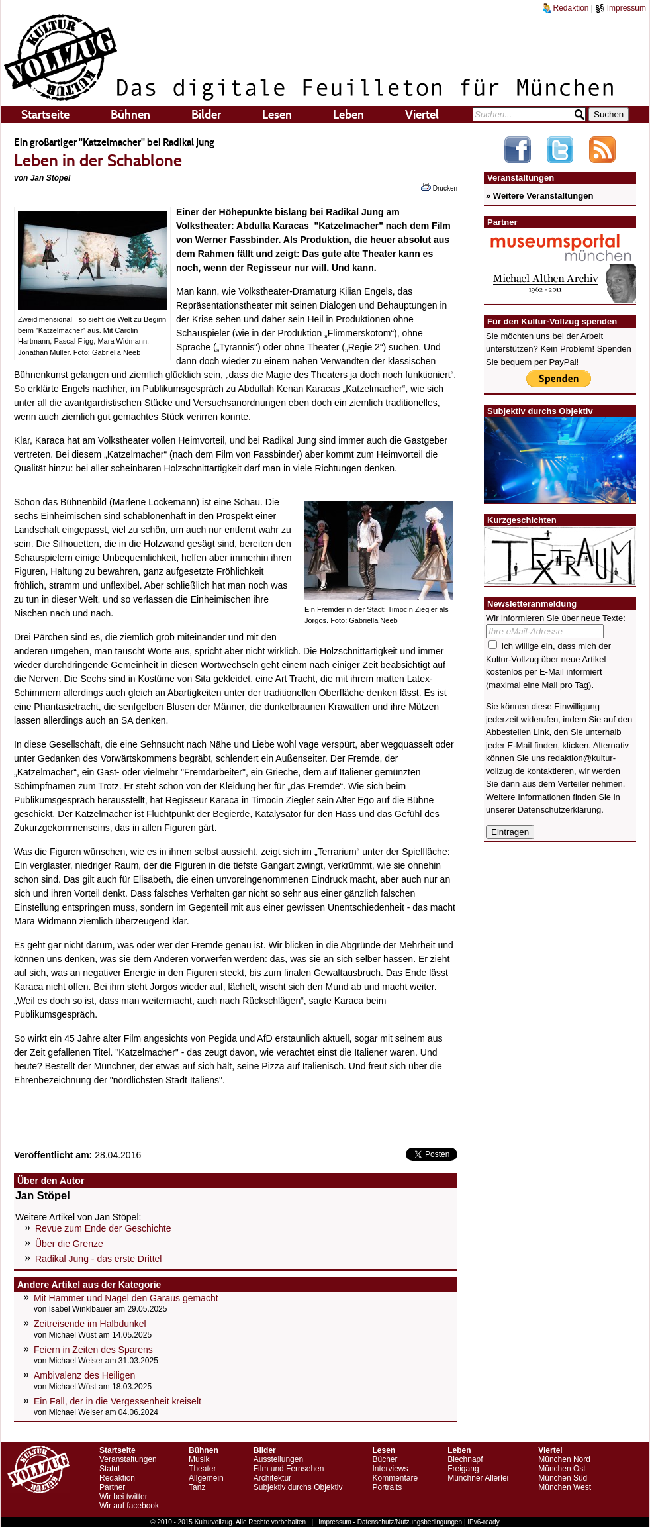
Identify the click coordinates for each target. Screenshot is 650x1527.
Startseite (45, 114)
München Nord (564, 1459)
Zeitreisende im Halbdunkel (90, 1323)
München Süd (562, 1478)
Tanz (197, 1487)
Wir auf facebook (129, 1505)
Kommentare (395, 1478)
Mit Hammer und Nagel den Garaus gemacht (126, 1298)
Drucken (439, 187)
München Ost (561, 1468)
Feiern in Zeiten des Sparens (93, 1349)
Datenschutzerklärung (559, 809)
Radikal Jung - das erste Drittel (98, 1259)
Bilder (206, 114)
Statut (109, 1468)
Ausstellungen (278, 1459)
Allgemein (206, 1478)
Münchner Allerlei (477, 1478)
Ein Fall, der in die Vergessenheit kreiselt (117, 1401)
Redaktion (565, 8)
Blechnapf (465, 1459)
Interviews (390, 1468)
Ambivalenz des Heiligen (84, 1375)
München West (564, 1487)
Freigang (463, 1468)
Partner (112, 1487)
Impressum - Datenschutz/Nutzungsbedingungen (390, 1522)
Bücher (384, 1459)
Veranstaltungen (128, 1459)
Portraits (387, 1487)
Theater (202, 1468)
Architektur (272, 1478)
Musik (199, 1459)
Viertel (422, 114)
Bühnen (130, 114)
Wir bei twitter (123, 1496)
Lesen (277, 114)
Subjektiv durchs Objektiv (298, 1487)
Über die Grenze (69, 1243)
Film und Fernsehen (289, 1468)
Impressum (620, 8)
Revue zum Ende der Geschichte (103, 1228)
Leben (348, 114)
